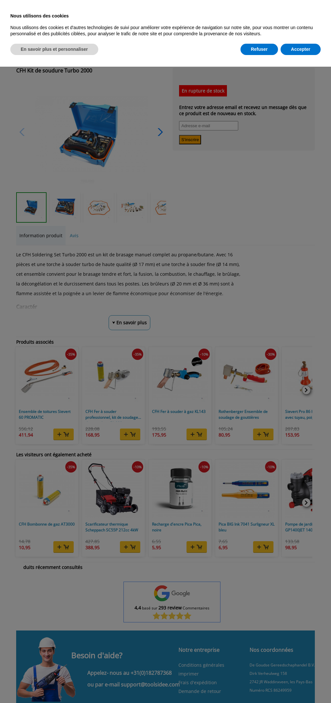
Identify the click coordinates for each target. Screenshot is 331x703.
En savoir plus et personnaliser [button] (54, 49)
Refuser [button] (259, 49)
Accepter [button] (300, 49)
